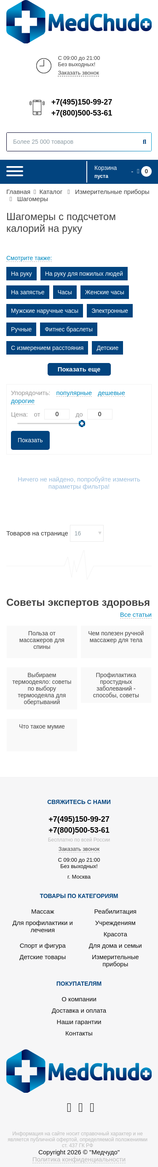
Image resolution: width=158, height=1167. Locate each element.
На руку (21, 273)
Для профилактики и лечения (43, 926)
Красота (115, 934)
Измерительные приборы (115, 960)
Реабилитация (115, 911)
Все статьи (136, 614)
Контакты (79, 1033)
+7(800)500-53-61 (81, 113)
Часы (65, 292)
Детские (107, 347)
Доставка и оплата (79, 1010)
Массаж (42, 911)
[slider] (82, 423)
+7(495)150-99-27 (81, 102)
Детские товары (42, 956)
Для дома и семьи (115, 945)
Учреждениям (115, 922)
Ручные (21, 329)
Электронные (109, 310)
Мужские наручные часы (44, 310)
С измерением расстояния (47, 347)
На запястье (28, 292)
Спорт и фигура (43, 945)
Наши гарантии (79, 1021)
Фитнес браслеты (69, 329)
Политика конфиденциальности (79, 1159)
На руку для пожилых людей (84, 273)
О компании (79, 999)
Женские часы (104, 292)
